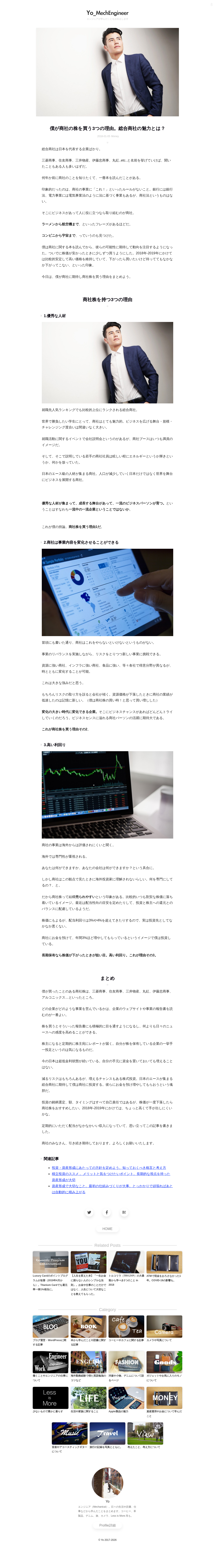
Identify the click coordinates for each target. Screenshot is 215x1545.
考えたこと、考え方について (143, 1447)
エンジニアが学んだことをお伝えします (107, 19)
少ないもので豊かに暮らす (48, 1411)
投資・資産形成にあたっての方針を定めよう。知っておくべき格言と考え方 (109, 1168)
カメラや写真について (159, 1340)
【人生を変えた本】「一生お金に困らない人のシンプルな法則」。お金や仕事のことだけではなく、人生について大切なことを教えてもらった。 (88, 1284)
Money (115, 136)
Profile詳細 (107, 1525)
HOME (107, 1229)
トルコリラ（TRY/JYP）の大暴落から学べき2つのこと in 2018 (126, 1280)
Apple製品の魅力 (118, 1411)
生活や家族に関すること (84, 1411)
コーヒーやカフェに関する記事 (126, 1340)
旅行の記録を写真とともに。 (106, 1447)
